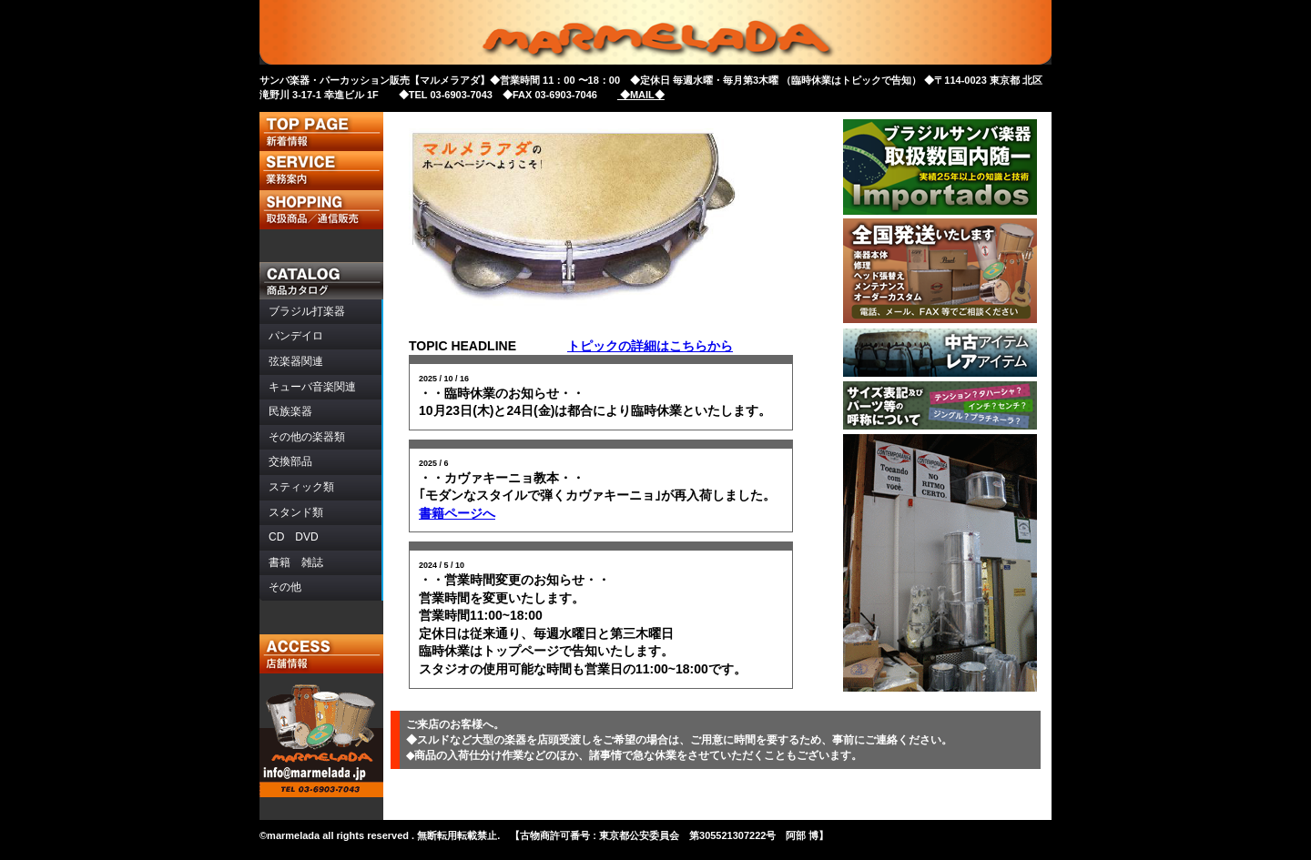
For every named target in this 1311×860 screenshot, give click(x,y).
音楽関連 (312, 386)
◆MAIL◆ (641, 94)
